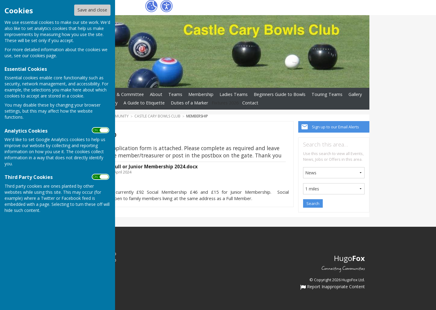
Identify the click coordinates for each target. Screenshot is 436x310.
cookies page (43, 55)
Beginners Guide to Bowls (280, 94)
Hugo (349, 258)
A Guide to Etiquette (144, 103)
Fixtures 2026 (225, 103)
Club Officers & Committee (117, 94)
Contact (250, 103)
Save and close (92, 10)
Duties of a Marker (189, 103)
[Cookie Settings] (151, 6)
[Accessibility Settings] (166, 6)
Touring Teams (327, 94)
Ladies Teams (234, 94)
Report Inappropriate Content (332, 287)
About (156, 94)
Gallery (355, 94)
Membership (200, 94)
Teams (175, 94)
